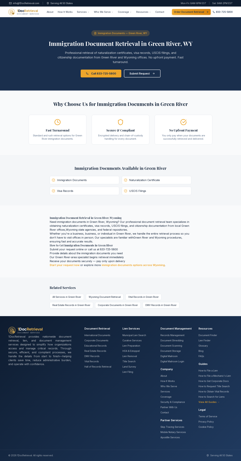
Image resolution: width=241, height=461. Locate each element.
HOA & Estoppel (131, 351)
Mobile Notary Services (173, 432)
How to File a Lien (208, 370)
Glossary (203, 345)
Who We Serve (103, 11)
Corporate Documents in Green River (118, 305)
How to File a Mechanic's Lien (215, 375)
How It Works (65, 11)
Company (167, 369)
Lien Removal (129, 356)
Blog (201, 351)
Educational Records (95, 345)
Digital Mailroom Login (172, 361)
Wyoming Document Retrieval (105, 296)
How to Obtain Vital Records (214, 391)
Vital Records (91, 361)
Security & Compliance (173, 402)
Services (83, 11)
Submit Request (142, 73)
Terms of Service (208, 416)
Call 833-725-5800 (101, 73)
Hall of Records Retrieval (97, 366)
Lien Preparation (131, 345)
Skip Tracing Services (172, 426)
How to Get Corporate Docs (214, 381)
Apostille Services (170, 437)
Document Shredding (172, 340)
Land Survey (129, 366)
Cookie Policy (206, 426)
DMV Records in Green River (161, 305)
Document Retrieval (97, 328)
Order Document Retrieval (191, 11)
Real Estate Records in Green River (71, 305)
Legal (202, 409)
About (50, 11)
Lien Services (131, 328)
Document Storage (171, 351)
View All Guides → (209, 402)
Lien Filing (127, 371)
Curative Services (132, 340)
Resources (143, 11)
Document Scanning (171, 345)
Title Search (129, 361)
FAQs (201, 356)
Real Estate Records (95, 351)
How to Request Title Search (214, 386)
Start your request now (65, 265)
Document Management (176, 328)
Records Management (172, 335)
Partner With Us (169, 407)
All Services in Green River (66, 296)
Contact (159, 11)
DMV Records (92, 356)
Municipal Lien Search (134, 335)
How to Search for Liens (212, 396)
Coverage (125, 11)
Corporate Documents (96, 340)
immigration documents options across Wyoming (133, 265)
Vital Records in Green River (143, 296)
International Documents (97, 335)
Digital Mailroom (169, 356)
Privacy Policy (206, 421)
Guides (203, 364)
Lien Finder (205, 340)
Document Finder (208, 335)
